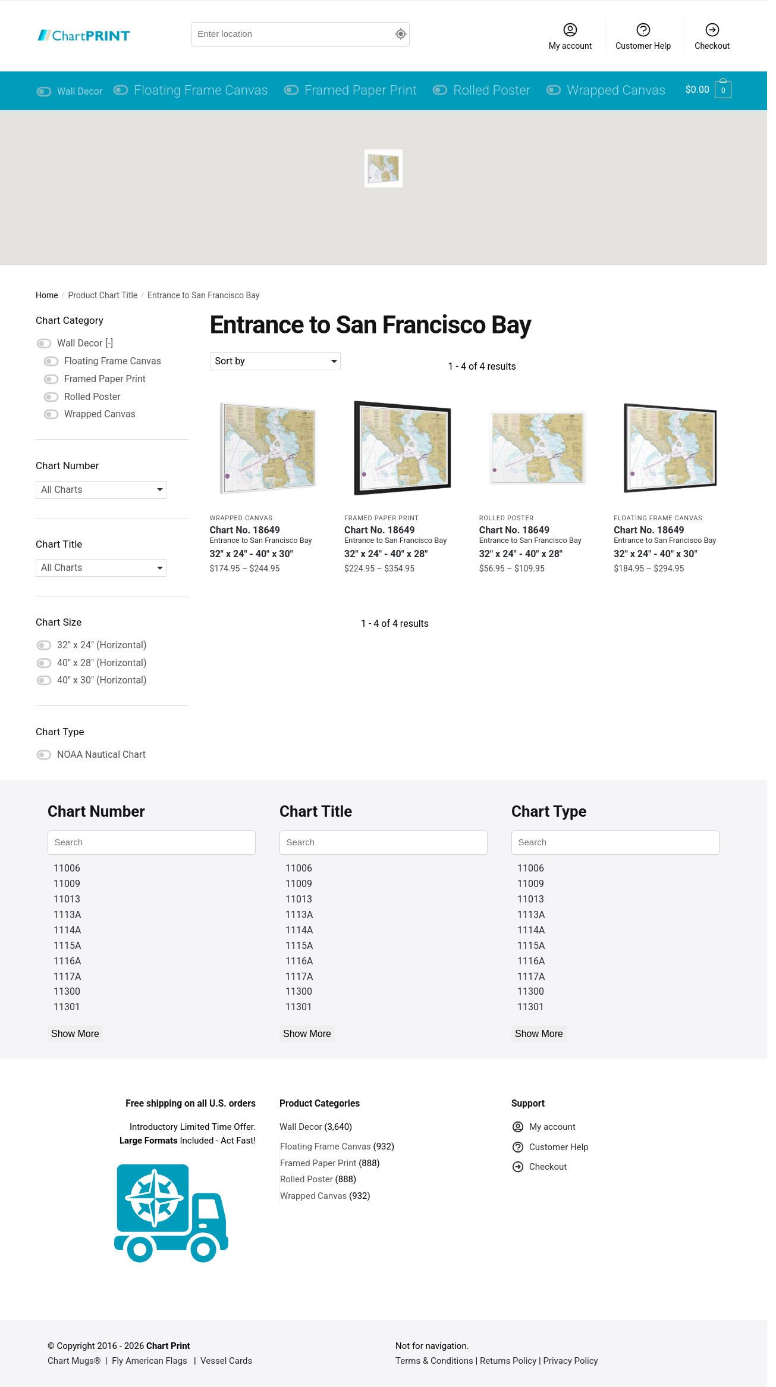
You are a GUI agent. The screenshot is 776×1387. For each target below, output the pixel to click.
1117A (67, 976)
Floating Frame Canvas (658, 518)
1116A (67, 961)
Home (47, 295)
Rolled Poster (506, 518)
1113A (67, 914)
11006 (67, 868)
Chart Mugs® (74, 1360)
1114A (67, 930)
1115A (67, 945)
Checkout (712, 36)
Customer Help (643, 36)
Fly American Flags (149, 1360)
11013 (67, 899)
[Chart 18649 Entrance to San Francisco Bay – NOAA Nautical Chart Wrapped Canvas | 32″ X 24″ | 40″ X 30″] (268, 448)
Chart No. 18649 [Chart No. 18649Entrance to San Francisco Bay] (268, 542)
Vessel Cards (226, 1360)
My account (570, 36)
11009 (67, 883)
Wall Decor (300, 1127)
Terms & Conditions (434, 1360)
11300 (67, 991)
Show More (75, 1034)
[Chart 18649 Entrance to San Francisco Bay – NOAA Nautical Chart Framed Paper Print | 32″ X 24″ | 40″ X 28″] (402, 448)
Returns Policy (508, 1360)
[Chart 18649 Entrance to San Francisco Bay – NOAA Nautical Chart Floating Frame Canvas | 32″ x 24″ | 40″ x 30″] (672, 448)
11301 (67, 1007)
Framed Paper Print (381, 518)
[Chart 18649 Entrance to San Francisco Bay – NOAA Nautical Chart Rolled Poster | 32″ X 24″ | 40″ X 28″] (537, 448)
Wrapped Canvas (241, 518)
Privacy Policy (570, 1360)
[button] (384, 168)
